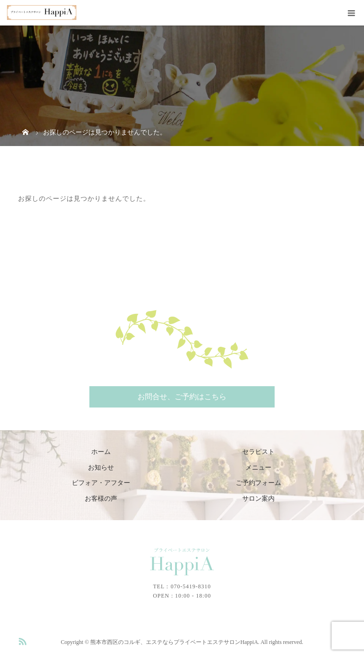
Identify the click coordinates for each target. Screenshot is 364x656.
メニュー (258, 467)
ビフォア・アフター (101, 482)
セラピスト (258, 451)
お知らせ (101, 467)
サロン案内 (258, 498)
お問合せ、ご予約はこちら (182, 397)
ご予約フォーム (258, 482)
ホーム (101, 451)
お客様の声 (101, 498)
